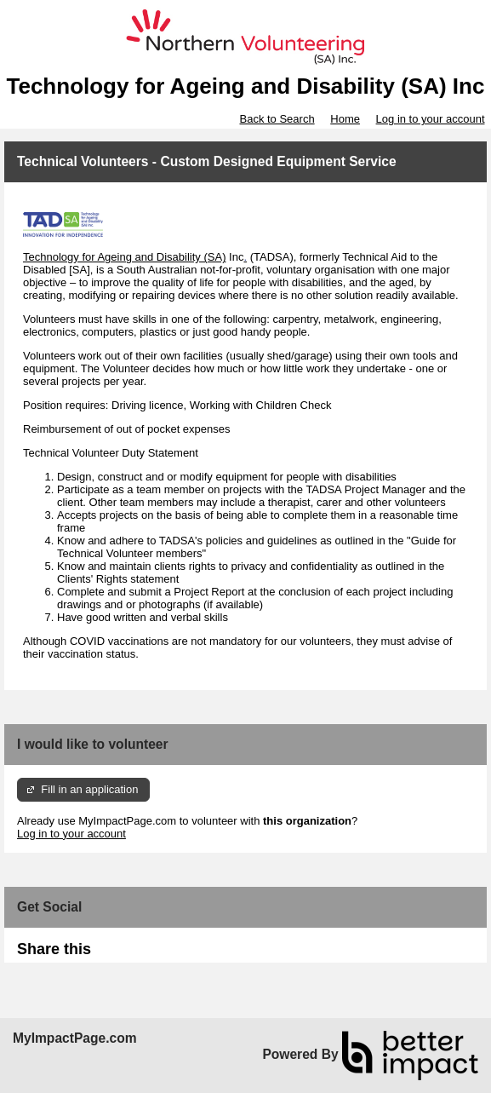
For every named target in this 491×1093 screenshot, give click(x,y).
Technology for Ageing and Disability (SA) (124, 256)
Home (345, 118)
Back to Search (276, 118)
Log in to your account (430, 118)
